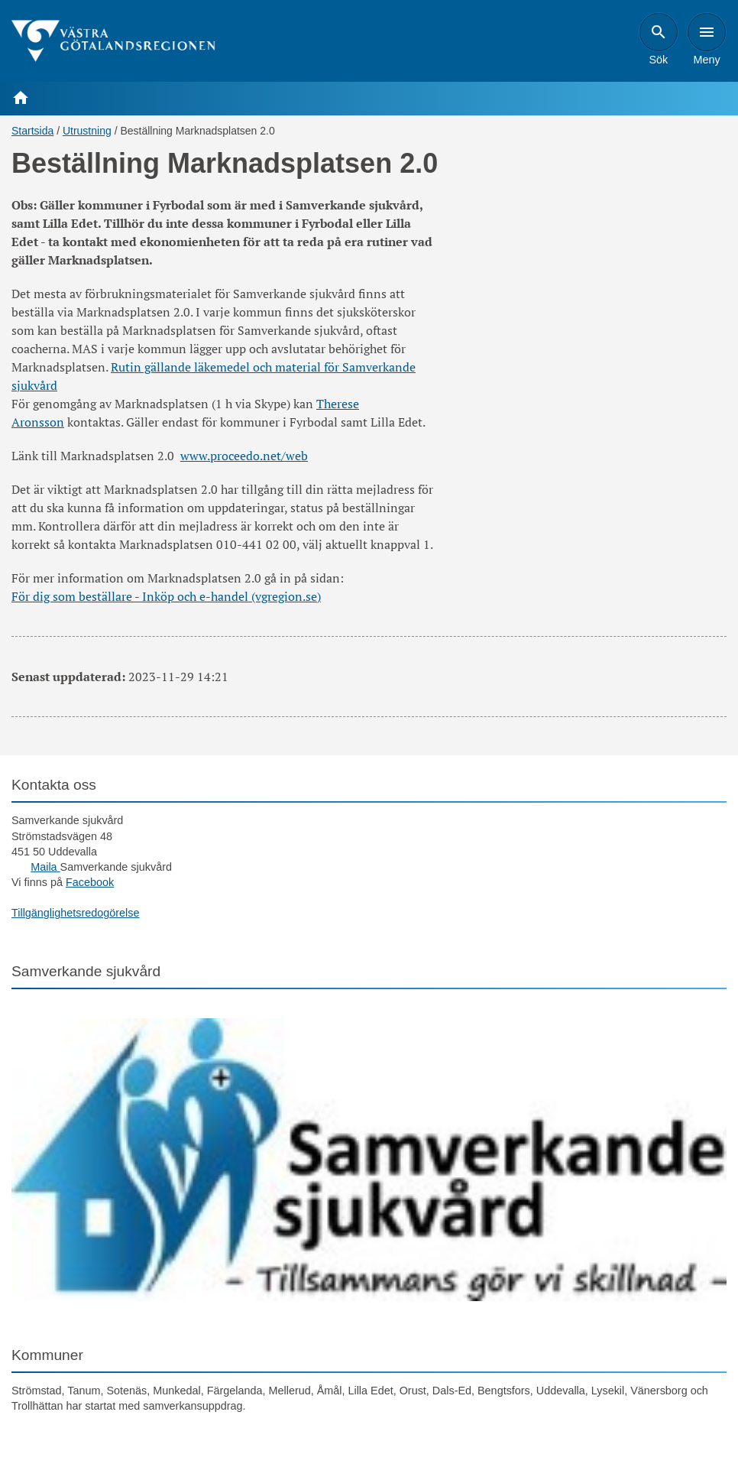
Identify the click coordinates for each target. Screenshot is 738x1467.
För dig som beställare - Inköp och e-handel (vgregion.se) (166, 596)
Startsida (32, 131)
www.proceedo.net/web (244, 455)
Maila (45, 867)
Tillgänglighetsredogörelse (75, 913)
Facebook (90, 882)
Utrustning (87, 131)
